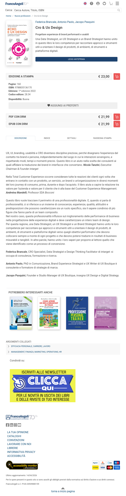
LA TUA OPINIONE (18, 432)
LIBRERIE (12, 448)
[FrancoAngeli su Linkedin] (11, 425)
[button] (84, 4)
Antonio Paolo (65, 22)
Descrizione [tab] (20, 138)
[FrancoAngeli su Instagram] (15, 425)
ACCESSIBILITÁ (16, 456)
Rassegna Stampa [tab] (102, 138)
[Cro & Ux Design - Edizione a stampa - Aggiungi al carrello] (117, 76)
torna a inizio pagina (63, 491)
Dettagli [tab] (71, 138)
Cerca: (9, 10)
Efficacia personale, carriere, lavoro (30, 346)
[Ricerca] (118, 10)
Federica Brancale (45, 22)
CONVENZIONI (15, 440)
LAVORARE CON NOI (19, 444)
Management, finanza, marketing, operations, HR (36, 352)
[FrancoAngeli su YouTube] (19, 425)
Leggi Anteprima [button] (76, 59)
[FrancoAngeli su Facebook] (7, 425)
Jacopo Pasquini (85, 22)
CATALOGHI (14, 436)
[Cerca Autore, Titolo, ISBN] (64, 10)
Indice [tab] (47, 138)
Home (8, 16)
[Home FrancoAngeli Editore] (17, 4)
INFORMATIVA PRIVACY (21, 452)
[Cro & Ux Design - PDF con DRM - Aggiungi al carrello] (117, 117)
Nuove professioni (23, 16)
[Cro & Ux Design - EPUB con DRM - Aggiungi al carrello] (117, 124)
